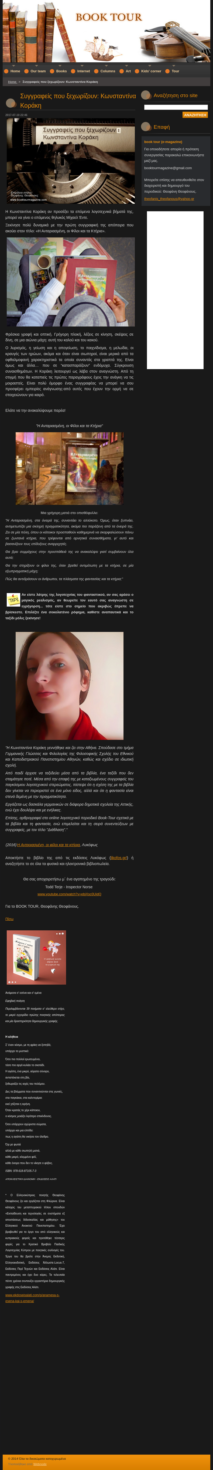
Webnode (40, 1464)
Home (12, 81)
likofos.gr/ (119, 858)
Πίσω (9, 919)
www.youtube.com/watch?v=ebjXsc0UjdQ (69, 894)
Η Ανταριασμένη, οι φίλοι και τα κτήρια (48, 845)
